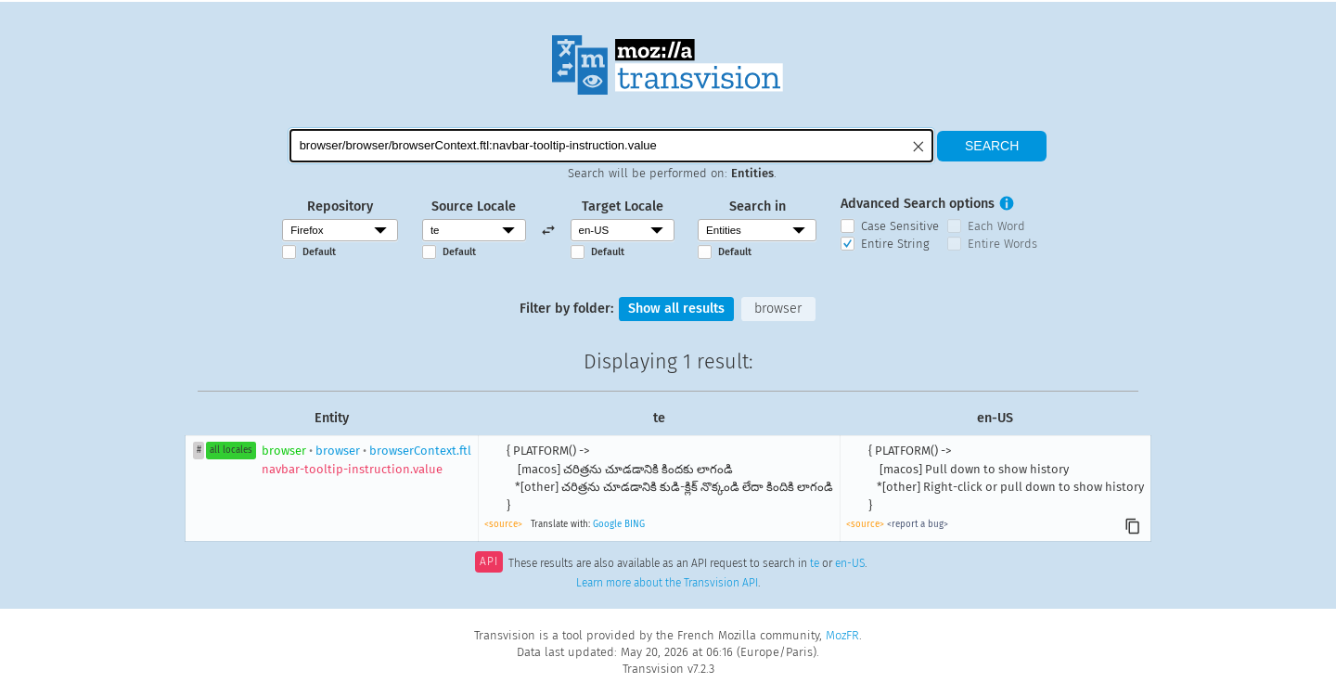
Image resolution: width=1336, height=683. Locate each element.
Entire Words (1002, 244)
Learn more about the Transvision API (667, 582)
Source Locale (473, 206)
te (814, 563)
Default (319, 252)
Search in (757, 206)
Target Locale (622, 206)
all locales (231, 450)
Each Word (996, 226)
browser (778, 308)
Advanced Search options (918, 204)
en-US (850, 563)
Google (607, 524)
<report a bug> (917, 524)
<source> (503, 524)
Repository (340, 206)
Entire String (895, 244)
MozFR (842, 635)
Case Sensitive (900, 226)
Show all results (676, 308)
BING (634, 524)
